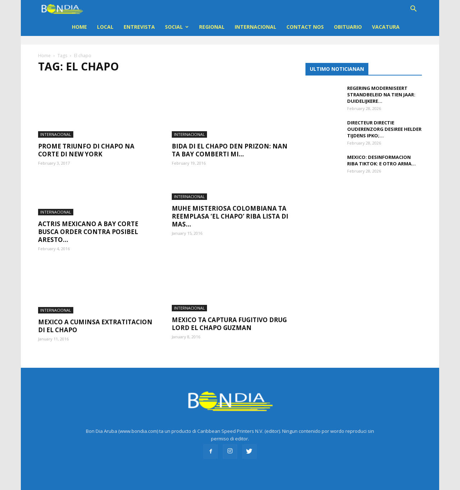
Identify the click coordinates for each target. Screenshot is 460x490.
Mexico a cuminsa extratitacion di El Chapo (95, 319)
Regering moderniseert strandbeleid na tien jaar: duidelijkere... (381, 94)
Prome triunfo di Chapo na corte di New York (86, 143)
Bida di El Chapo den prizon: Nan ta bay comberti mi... (230, 143)
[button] (413, 9)
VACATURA (386, 26)
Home (79, 26)
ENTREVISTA (139, 26)
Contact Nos (305, 26)
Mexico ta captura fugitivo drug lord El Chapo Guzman (229, 316)
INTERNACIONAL (255, 26)
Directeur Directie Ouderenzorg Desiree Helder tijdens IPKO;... (384, 129)
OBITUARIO (348, 26)
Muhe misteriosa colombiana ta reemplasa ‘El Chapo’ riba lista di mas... (230, 209)
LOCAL (105, 26)
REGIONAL (212, 26)
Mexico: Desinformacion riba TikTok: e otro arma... (381, 160)
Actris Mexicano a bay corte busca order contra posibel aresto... (88, 225)
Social (177, 26)
